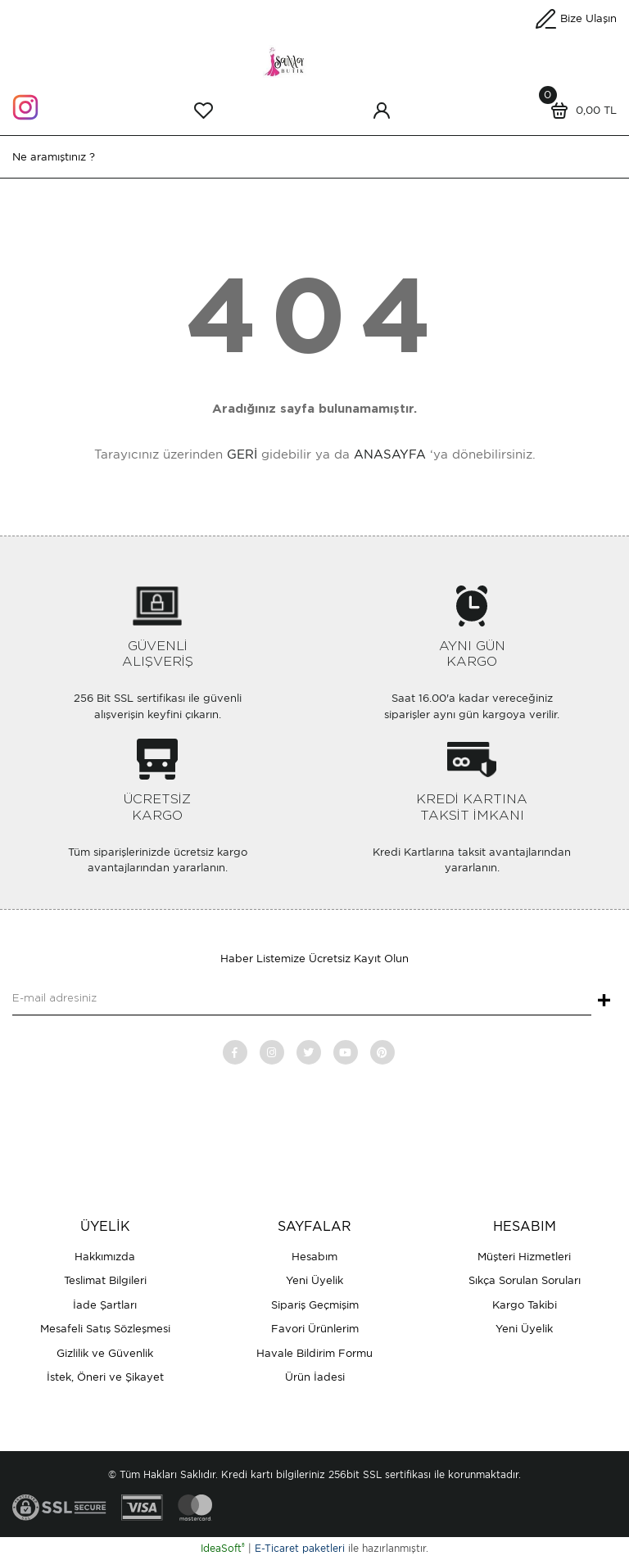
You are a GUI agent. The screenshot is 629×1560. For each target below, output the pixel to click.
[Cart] (580, 110)
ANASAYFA (390, 454)
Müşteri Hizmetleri (524, 1256)
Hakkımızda (105, 1256)
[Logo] (314, 60)
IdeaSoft (223, 1548)
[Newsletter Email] (301, 999)
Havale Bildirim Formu (314, 1353)
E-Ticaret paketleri (300, 1548)
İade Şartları (105, 1305)
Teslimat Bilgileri (105, 1280)
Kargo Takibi (524, 1305)
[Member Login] (381, 110)
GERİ (242, 454)
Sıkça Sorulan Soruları (524, 1280)
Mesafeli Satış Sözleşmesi (105, 1329)
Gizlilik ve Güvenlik (105, 1353)
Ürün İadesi (315, 1377)
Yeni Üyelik (314, 1280)
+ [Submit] (604, 1001)
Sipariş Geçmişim (315, 1305)
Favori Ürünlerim (315, 1329)
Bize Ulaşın (588, 18)
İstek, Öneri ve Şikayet (105, 1377)
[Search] (314, 157)
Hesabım (314, 1256)
